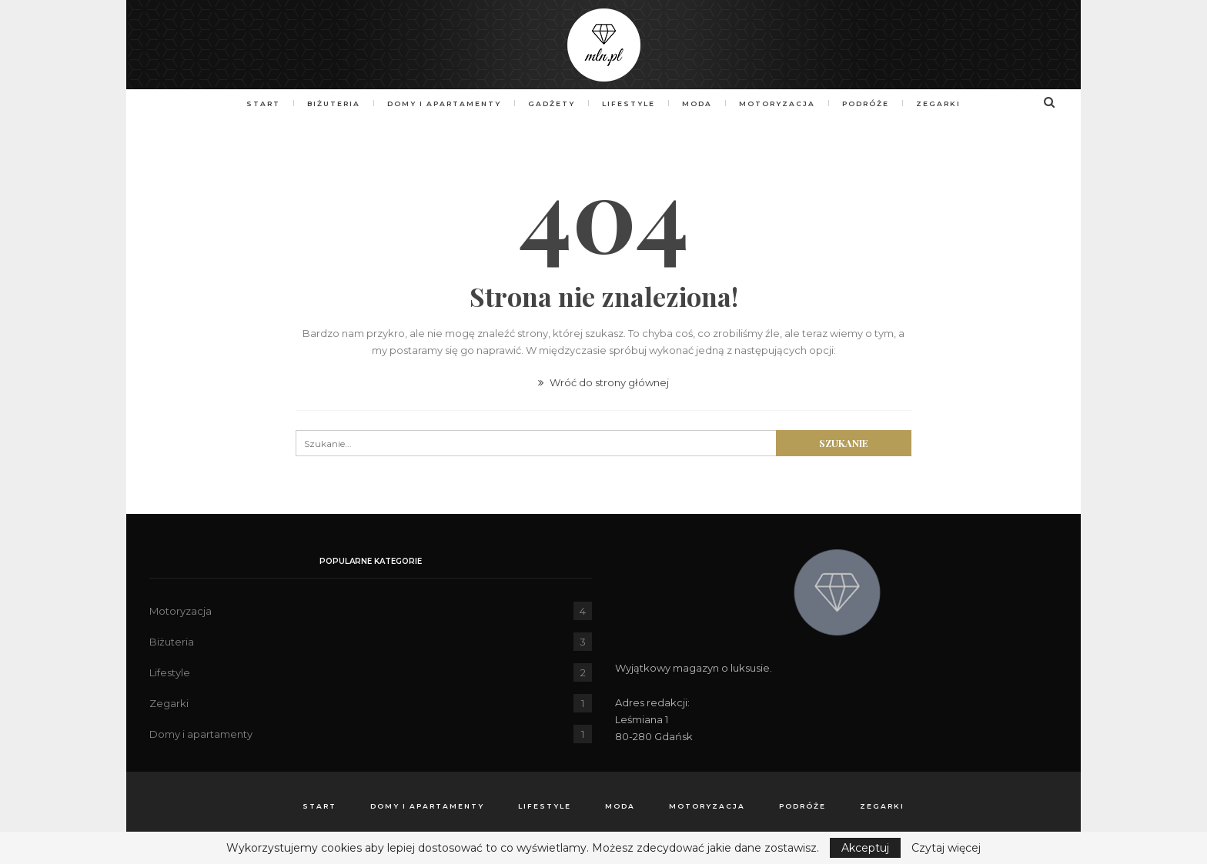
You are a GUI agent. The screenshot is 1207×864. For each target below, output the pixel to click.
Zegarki (947, 103)
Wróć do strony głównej (603, 382)
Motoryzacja (782, 103)
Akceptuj (865, 848)
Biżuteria (326, 103)
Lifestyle (628, 103)
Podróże (872, 103)
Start (254, 103)
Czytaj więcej (946, 847)
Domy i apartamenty (440, 103)
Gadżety (549, 103)
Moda (699, 103)
